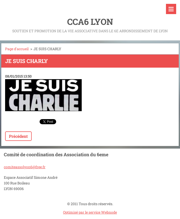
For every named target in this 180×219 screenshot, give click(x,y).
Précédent (18, 136)
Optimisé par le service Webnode (90, 212)
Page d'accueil (17, 48)
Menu (171, 9)
